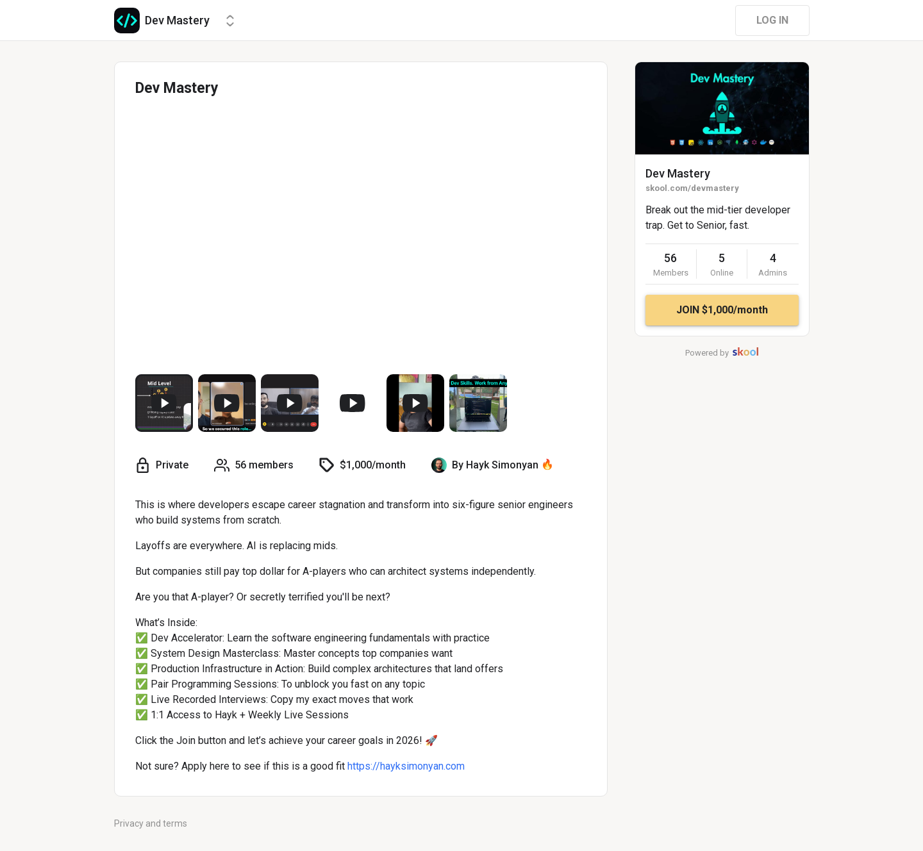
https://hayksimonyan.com (406, 766)
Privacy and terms (150, 823)
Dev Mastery (677, 173)
